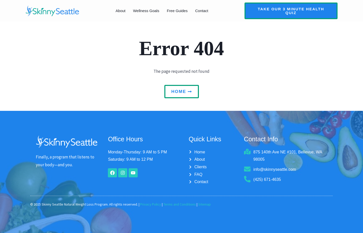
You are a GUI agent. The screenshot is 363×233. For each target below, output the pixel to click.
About (121, 11)
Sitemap (204, 204)
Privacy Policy (150, 204)
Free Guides (177, 11)
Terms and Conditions (179, 204)
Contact (201, 11)
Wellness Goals (146, 11)
